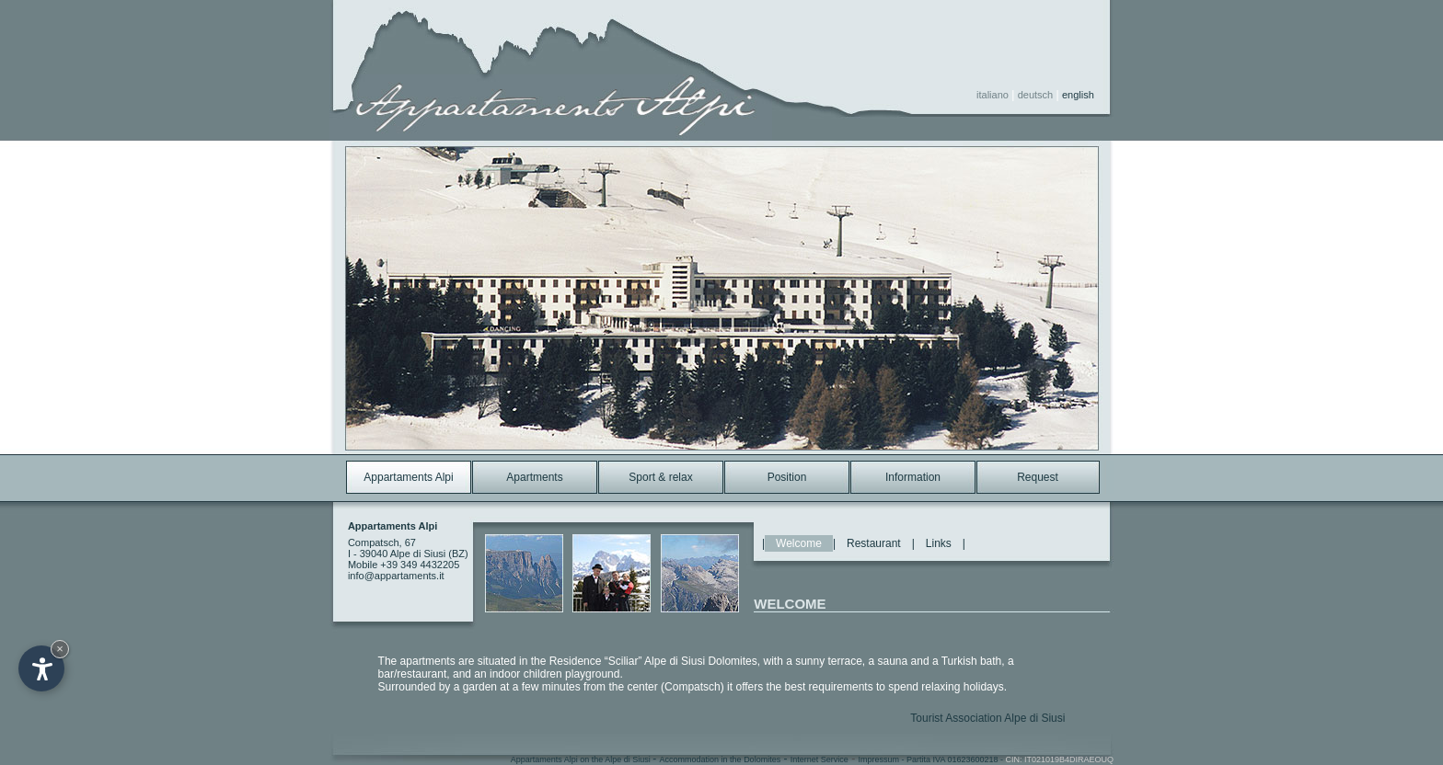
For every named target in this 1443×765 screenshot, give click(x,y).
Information (913, 477)
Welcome (799, 543)
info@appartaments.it (396, 575)
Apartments (534, 477)
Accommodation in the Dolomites (720, 759)
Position (787, 477)
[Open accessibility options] (41, 668)
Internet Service (819, 759)
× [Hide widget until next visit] (59, 649)
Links (939, 543)
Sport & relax (660, 477)
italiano (992, 94)
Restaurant (873, 543)
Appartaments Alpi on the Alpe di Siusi (582, 759)
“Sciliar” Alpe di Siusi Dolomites (681, 661)
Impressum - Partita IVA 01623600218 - (986, 759)
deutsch (1036, 94)
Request (1037, 477)
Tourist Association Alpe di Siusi (987, 718)
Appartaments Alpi (408, 477)
